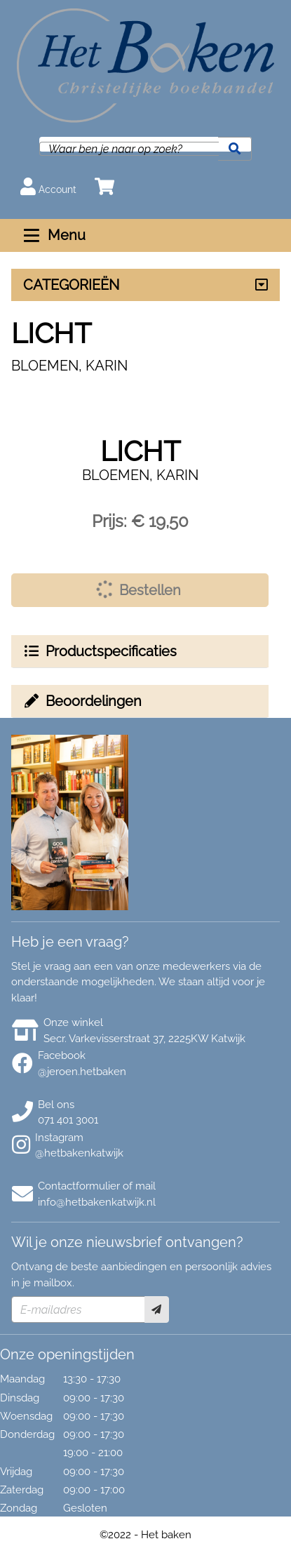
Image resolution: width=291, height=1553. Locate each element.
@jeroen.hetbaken (82, 1071)
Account (48, 186)
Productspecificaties (99, 651)
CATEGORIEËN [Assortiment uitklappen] (71, 284)
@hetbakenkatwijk (79, 1153)
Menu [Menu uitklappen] (53, 235)
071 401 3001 (68, 1120)
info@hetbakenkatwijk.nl (97, 1202)
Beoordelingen (82, 701)
